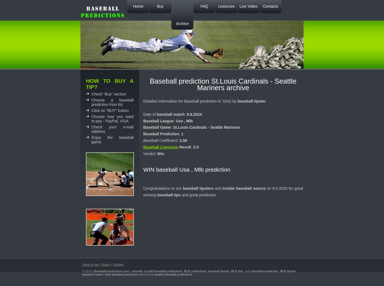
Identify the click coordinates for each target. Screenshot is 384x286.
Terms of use (90, 264)
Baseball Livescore (160, 147)
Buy (160, 6)
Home (138, 6)
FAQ (204, 6)
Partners (118, 264)
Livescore (226, 6)
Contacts (270, 6)
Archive (182, 23)
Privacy (105, 264)
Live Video (248, 6)
